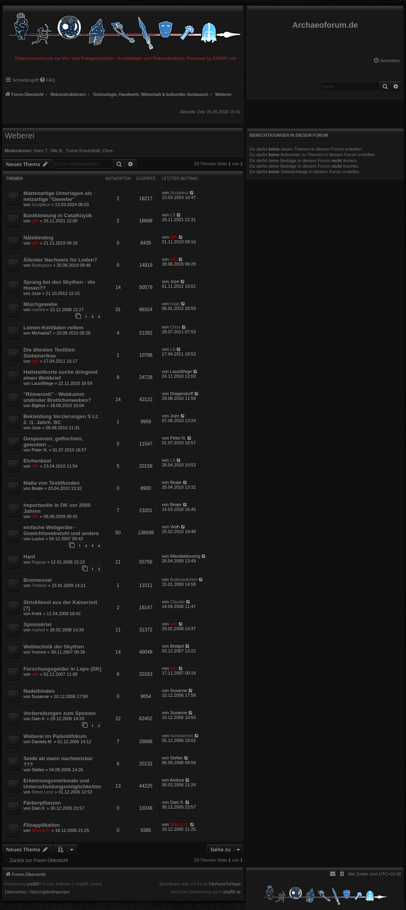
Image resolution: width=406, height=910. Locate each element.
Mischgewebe (40, 304)
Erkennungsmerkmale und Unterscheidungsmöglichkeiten (62, 784)
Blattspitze (42, 265)
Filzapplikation (41, 825)
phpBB (33, 884)
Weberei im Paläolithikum (55, 736)
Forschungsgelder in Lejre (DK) (62, 669)
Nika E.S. (41, 830)
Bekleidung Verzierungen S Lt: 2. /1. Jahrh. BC (61, 419)
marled (38, 309)
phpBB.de (232, 892)
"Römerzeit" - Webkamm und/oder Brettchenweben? (57, 397)
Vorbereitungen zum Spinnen (59, 713)
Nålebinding (38, 238)
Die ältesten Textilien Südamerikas (49, 353)
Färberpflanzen (42, 803)
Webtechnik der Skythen (53, 647)
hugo (175, 303)
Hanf (29, 557)
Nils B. (57, 150)
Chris (107, 150)
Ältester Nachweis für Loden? (60, 260)
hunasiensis (181, 735)
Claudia (177, 601)
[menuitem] (386, 60)
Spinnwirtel (37, 624)
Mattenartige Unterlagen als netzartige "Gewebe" (57, 196)
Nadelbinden (39, 691)
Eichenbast (37, 461)
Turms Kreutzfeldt (83, 150)
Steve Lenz (43, 792)
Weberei (19, 135)
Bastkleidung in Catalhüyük (57, 215)
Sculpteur (41, 204)
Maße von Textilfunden (51, 483)
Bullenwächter (183, 579)
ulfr (35, 220)
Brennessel (37, 580)
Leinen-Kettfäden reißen (53, 328)
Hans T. (41, 150)
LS (172, 214)
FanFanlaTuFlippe (225, 884)
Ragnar (39, 562)
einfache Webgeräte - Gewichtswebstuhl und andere (61, 530)
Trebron (39, 585)
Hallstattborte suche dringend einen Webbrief (60, 375)
